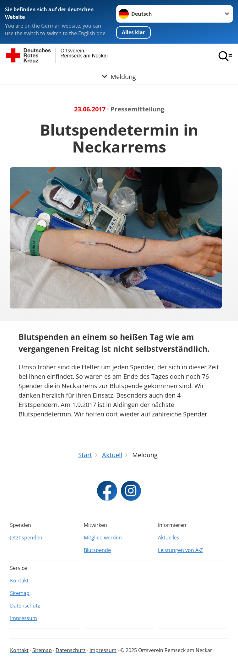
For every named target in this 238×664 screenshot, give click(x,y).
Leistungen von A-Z (180, 550)
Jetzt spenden (26, 537)
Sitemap (20, 593)
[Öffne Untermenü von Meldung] (119, 76)
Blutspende (97, 550)
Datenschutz (25, 605)
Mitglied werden (103, 537)
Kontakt (19, 580)
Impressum (23, 618)
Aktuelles (168, 537)
